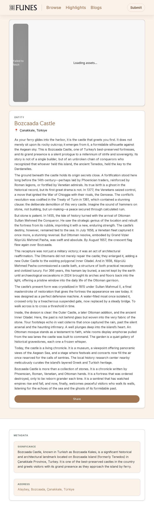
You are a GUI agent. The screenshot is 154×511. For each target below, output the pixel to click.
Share (77, 398)
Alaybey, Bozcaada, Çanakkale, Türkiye (46, 489)
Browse (53, 7)
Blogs (96, 7)
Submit (136, 8)
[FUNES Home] (23, 7)
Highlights (76, 7)
